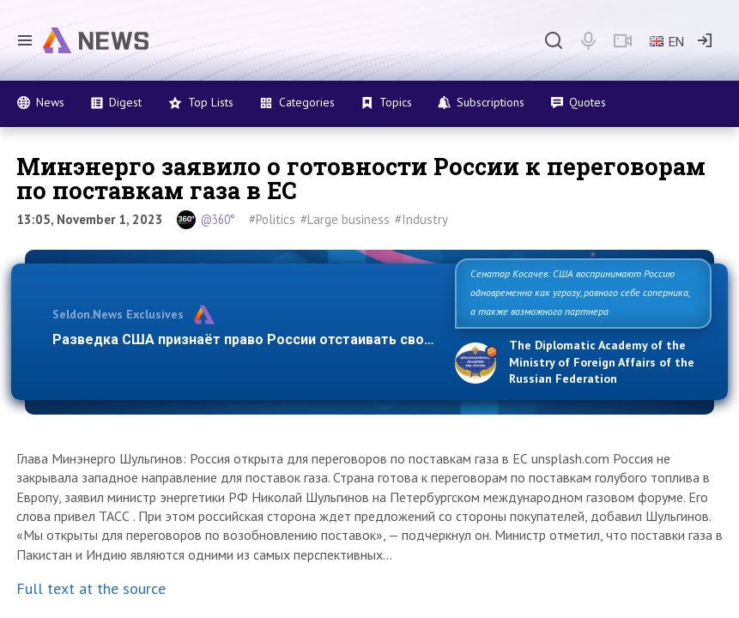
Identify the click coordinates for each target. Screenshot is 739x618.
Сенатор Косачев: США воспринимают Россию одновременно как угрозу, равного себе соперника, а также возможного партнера (579, 292)
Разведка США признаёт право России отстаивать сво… (243, 339)
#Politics (272, 219)
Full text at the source (91, 588)
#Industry (421, 219)
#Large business (345, 219)
